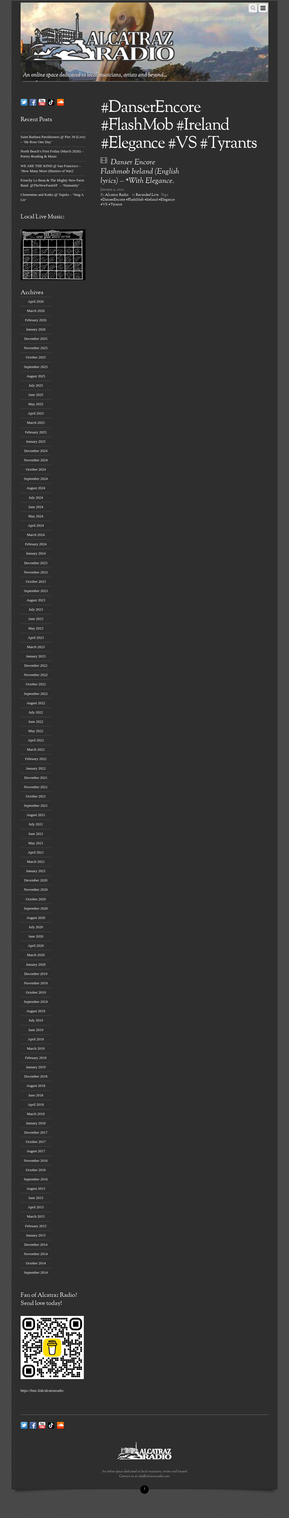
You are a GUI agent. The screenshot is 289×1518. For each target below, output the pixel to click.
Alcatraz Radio (116, 195)
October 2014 (36, 1263)
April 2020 (36, 945)
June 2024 (35, 507)
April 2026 (36, 301)
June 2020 (35, 936)
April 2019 (36, 1039)
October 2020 (36, 899)
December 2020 (35, 880)
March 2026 (36, 311)
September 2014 (36, 1272)
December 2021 (35, 777)
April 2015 (36, 1207)
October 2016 (36, 1170)
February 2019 (36, 1058)
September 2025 (36, 367)
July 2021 (36, 824)
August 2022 (35, 703)
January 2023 (35, 656)
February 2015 (36, 1226)
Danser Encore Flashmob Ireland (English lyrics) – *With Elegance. (139, 172)
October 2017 (36, 1142)
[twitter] (24, 102)
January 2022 (35, 768)
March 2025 (36, 422)
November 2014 (36, 1254)
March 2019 (36, 1048)
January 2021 (35, 871)
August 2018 (35, 1085)
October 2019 (36, 992)
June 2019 (35, 1030)
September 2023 (36, 591)
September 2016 (36, 1179)
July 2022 (36, 712)
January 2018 (35, 1123)
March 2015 (36, 1216)
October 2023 (36, 581)
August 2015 (35, 1188)
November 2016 (36, 1160)
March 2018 (36, 1114)
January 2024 (35, 553)
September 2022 (36, 694)
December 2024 (35, 451)
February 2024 (36, 544)
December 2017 (35, 1132)
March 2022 (36, 749)
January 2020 (35, 964)
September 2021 (36, 805)
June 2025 (35, 395)
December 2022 (35, 665)
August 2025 (35, 376)
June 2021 (35, 834)
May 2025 (35, 404)
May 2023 (35, 628)
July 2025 (36, 385)
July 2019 (36, 1020)
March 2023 (36, 647)
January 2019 (35, 1067)
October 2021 (36, 796)
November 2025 (36, 348)
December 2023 (35, 563)
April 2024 (36, 525)
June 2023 (35, 619)
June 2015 (35, 1198)
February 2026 (36, 320)
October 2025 (36, 357)
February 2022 (36, 759)
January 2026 (35, 329)
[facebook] (33, 102)
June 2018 (35, 1095)
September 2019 (36, 1002)
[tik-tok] (51, 102)
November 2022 (36, 675)
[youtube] (42, 102)
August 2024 (35, 488)
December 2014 (35, 1244)
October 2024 (36, 469)
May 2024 (35, 516)
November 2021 (36, 787)
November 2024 (36, 460)
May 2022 (35, 731)
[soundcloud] (60, 102)
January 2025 (35, 441)
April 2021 (36, 852)
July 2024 (36, 497)
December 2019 (35, 974)
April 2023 (36, 637)
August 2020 (35, 918)
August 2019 (35, 1011)
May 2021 (35, 843)
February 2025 (36, 432)
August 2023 (35, 600)
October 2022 (36, 684)
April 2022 (36, 740)
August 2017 (35, 1151)
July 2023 (36, 609)
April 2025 (36, 413)
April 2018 (36, 1104)
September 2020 (36, 908)
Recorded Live (147, 195)
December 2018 (35, 1076)
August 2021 (35, 815)
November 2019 (36, 983)
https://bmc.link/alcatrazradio (42, 1390)
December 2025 (35, 338)
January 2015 (35, 1235)
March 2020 (36, 955)
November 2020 (36, 889)
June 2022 (35, 721)
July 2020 (36, 927)
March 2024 (36, 535)
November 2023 (36, 572)
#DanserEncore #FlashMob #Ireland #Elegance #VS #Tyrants (137, 202)
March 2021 (36, 861)
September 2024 (36, 479)
